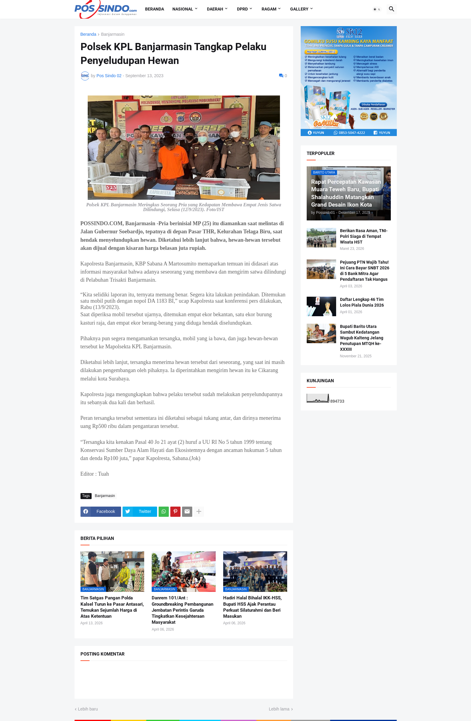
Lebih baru (88, 709)
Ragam (269, 9)
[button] (377, 9)
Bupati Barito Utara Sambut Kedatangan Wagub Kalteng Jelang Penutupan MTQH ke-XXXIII (361, 338)
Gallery (299, 9)
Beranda (154, 9)
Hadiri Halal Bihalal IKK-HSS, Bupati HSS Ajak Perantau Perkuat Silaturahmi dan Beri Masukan (252, 607)
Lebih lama (279, 709)
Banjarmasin (112, 34)
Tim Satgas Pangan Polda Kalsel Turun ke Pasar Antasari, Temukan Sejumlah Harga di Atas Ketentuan (112, 607)
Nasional (182, 9)
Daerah (215, 9)
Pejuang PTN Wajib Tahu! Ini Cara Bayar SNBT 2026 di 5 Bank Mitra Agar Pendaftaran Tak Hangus (364, 271)
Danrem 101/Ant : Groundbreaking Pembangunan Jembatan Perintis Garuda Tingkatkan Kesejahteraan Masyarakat (182, 610)
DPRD (242, 9)
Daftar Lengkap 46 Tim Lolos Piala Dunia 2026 (362, 302)
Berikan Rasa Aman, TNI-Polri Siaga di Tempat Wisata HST (363, 236)
